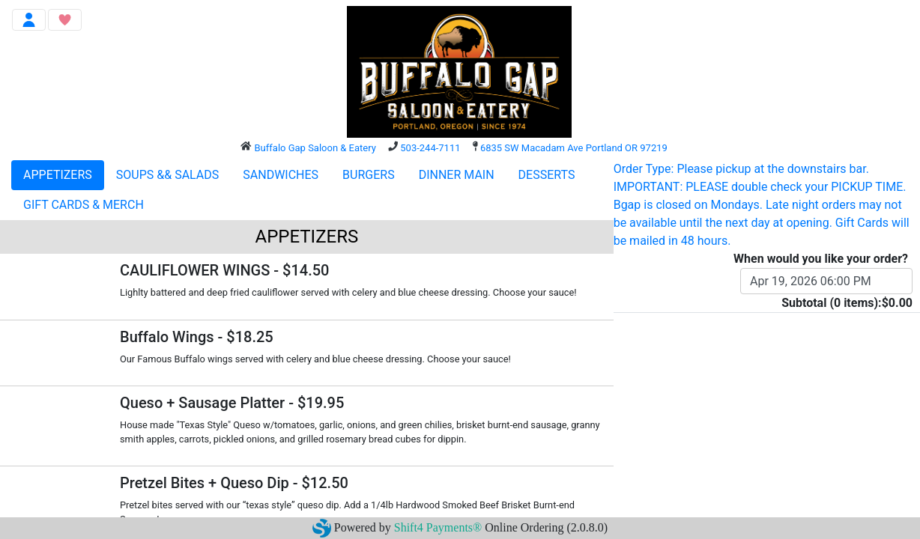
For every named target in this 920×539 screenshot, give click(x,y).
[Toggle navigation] (29, 20)
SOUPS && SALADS (167, 175)
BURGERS (368, 175)
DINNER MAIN (456, 175)
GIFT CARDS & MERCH (83, 205)
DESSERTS (546, 175)
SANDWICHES (280, 175)
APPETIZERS (57, 175)
